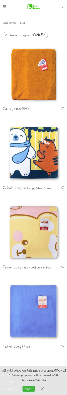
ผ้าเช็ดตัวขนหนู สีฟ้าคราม (18, 346)
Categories (9, 22)
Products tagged (27, 35)
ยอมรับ (28, 388)
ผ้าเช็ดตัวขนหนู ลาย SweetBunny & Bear (27, 267)
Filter (22, 22)
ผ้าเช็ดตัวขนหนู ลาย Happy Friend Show (27, 188)
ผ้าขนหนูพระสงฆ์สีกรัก (16, 109)
